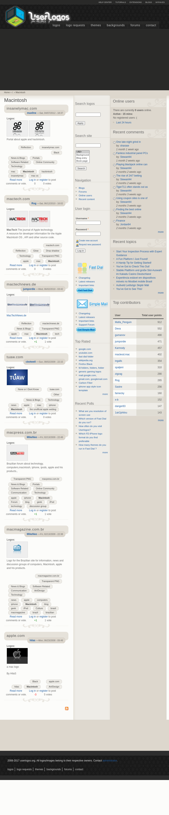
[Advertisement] (84, 59)
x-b (116, 399)
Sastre (118, 386)
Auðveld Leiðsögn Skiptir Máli (132, 285)
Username (82, 218)
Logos (56, 25)
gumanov (120, 335)
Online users (85, 195)
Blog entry (82, 158)
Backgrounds (116, 25)
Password (82, 229)
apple (25, 261)
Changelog (84, 278)
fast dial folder (86, 356)
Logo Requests (75, 25)
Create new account (88, 240)
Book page (82, 161)
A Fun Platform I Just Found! (132, 259)
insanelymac (17, 175)
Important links (86, 285)
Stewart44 (125, 156)
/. (12, 92)
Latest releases (87, 281)
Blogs (148, 2)
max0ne (31, 112)
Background (82, 155)
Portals (36, 158)
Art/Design (39, 590)
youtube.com (85, 353)
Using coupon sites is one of (131, 198)
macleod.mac (122, 354)
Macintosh (20, 92)
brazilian (50, 612)
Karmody (120, 348)
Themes (96, 25)
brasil (53, 608)
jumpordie (29, 289)
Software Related (19, 162)
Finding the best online (128, 209)
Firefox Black (86, 364)
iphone (52, 405)
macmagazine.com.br (48, 576)
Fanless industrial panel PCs (132, 153)
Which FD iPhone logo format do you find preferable (90, 437)
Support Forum (87, 324)
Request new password (90, 244)
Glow (35, 250)
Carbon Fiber (86, 383)
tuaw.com (54, 389)
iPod (52, 502)
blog (27, 502)
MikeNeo (32, 437)
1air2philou (121, 412)
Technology (16, 166)
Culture (39, 608)
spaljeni (119, 367)
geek (39, 502)
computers (42, 600)
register (43, 179)
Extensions (136, 2)
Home (7, 92)
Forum (14, 502)
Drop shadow (52, 250)
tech (57, 334)
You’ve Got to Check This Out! (133, 266)
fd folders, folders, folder (91, 368)
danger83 (120, 406)
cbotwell (31, 361)
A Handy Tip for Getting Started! (133, 262)
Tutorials (120, 2)
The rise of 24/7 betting (129, 175)
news (13, 405)
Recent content (87, 199)
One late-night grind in (128, 141)
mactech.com (52, 245)
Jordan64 (125, 224)
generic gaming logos (90, 371)
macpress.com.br (50, 479)
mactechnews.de (50, 323)
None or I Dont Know (28, 389)
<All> (82, 152)
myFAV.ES (160, 2)
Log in (32, 179)
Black (56, 152)
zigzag (118, 373)
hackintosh (47, 171)
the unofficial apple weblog (43, 409)
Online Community (45, 162)
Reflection (26, 147)
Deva (118, 328)
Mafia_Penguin (123, 322)
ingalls (118, 360)
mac (13, 171)
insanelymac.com (50, 147)
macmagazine (18, 612)
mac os (34, 175)
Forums (135, 25)
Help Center (105, 2)
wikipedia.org (86, 360)
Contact (151, 25)
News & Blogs (18, 158)
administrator (110, 760)
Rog (33, 203)
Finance (120, 220)
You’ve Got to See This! (129, 289)
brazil (35, 612)
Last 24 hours (123, 122)
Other (56, 394)
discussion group (38, 506)
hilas (32, 640)
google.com (85, 349)
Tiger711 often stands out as (132, 186)
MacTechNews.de (16, 315)
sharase (124, 145)
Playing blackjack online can (131, 164)
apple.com (54, 681)
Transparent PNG (50, 256)
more (105, 394)
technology (16, 506)
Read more (16, 179)
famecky (119, 393)
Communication (19, 492)
